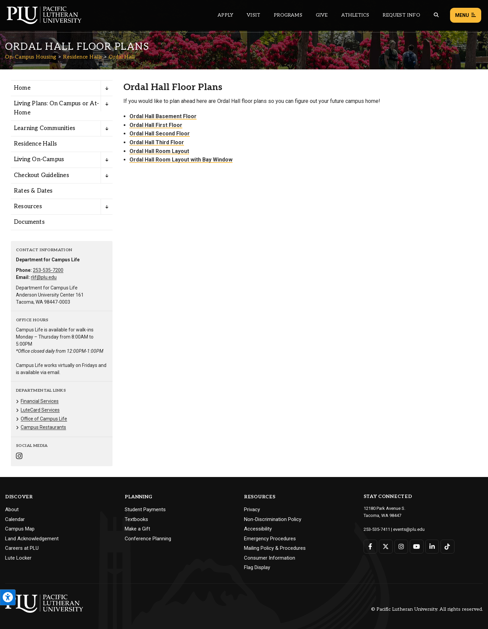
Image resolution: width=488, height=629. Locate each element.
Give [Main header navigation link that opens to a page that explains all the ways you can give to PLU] (322, 15)
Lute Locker (18, 558)
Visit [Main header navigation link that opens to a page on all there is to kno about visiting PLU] (253, 15)
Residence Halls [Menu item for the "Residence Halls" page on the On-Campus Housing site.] (35, 143)
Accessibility (258, 529)
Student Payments (145, 509)
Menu (465, 15)
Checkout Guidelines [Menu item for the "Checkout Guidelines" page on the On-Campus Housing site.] (41, 175)
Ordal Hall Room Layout (159, 151)
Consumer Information (269, 558)
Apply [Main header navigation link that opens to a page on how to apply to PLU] (225, 15)
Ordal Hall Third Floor (156, 142)
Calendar (15, 519)
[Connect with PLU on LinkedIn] (432, 547)
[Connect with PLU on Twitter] (386, 547)
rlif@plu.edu (44, 277)
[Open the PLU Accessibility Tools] (8, 597)
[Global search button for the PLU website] (436, 15)
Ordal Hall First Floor (155, 125)
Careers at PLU (22, 548)
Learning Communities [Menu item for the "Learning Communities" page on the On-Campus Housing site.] (44, 128)
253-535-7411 (377, 529)
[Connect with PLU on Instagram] (401, 547)
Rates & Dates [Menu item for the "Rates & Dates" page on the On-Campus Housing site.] (33, 191)
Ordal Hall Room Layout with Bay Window (180, 159)
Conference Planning (148, 539)
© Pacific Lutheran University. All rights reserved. (427, 609)
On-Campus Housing (31, 57)
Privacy (252, 509)
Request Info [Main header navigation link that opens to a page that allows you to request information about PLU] (401, 15)
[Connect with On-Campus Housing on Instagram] (19, 457)
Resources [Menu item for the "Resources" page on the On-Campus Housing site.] (28, 206)
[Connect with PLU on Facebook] (371, 547)
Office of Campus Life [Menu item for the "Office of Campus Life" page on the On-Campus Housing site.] (44, 418)
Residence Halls (82, 57)
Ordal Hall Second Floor (159, 133)
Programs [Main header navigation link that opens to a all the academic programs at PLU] (288, 15)
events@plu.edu (409, 529)
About (12, 509)
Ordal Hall (122, 57)
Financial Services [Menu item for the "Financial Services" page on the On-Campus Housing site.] (40, 401)
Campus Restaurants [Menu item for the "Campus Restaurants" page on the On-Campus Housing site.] (43, 427)
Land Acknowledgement (32, 539)
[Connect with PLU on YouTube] (417, 547)
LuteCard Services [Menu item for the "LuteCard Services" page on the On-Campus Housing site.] (40, 410)
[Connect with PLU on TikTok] (447, 547)
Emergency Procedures (270, 539)
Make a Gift (137, 529)
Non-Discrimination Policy (272, 519)
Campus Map (20, 529)
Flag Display (257, 567)
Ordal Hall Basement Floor (163, 116)
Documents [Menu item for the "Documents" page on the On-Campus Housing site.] (29, 222)
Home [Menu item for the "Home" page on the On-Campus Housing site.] (22, 88)
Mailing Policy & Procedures (275, 548)
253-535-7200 (48, 270)
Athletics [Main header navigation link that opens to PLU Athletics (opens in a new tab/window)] (355, 15)
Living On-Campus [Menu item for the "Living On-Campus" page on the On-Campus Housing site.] (39, 159)
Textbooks (136, 519)
